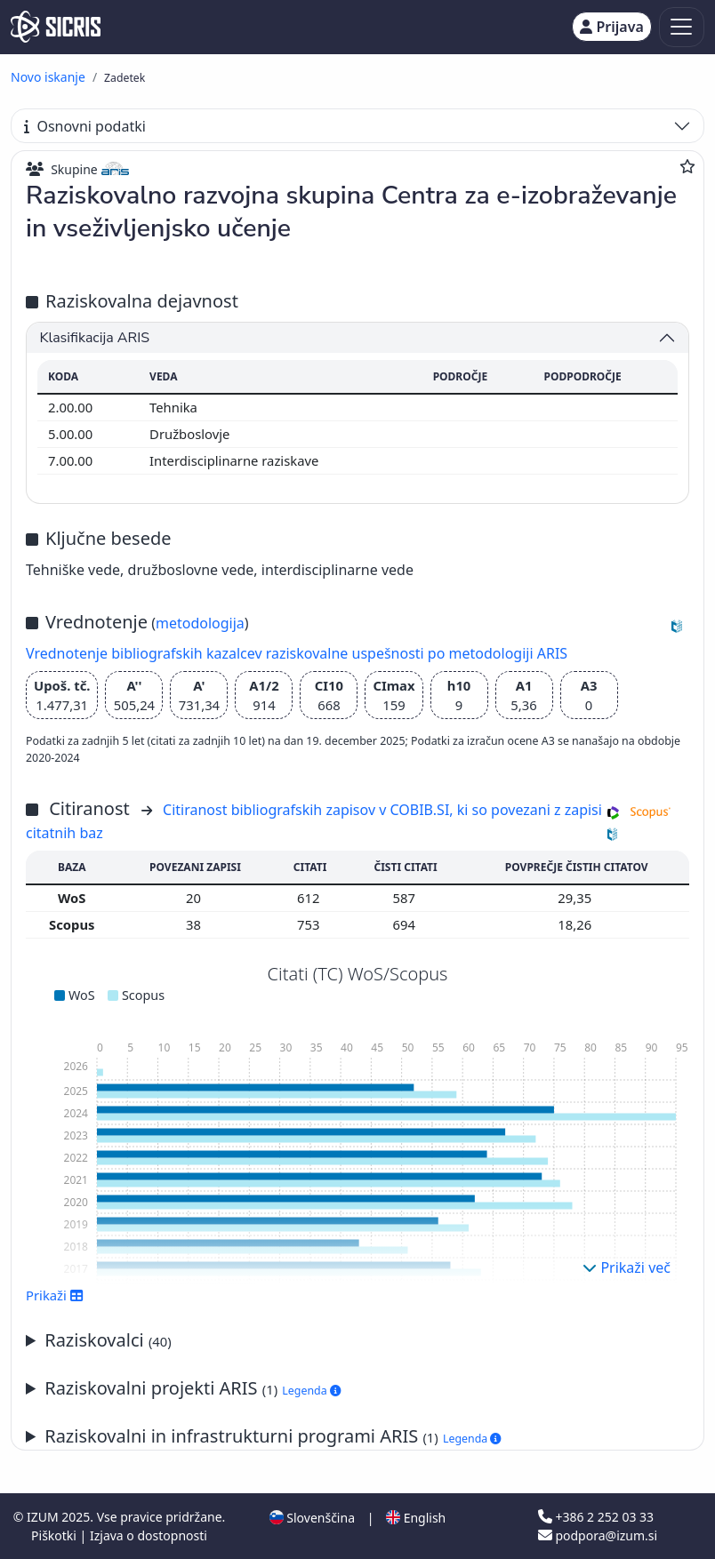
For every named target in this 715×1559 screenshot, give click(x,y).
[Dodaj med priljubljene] (687, 166)
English (416, 1517)
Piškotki (55, 1535)
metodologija (200, 623)
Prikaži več (626, 1267)
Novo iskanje (48, 76)
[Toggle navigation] (681, 27)
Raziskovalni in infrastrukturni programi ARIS (272, 1436)
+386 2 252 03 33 (596, 1516)
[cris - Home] (55, 27)
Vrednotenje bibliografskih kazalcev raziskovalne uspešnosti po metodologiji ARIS (296, 653)
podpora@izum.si (597, 1535)
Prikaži (55, 1295)
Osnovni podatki (85, 126)
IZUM (44, 1516)
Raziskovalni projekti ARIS (192, 1388)
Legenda (311, 1390)
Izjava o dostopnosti (148, 1535)
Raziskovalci (108, 1340)
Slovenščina (312, 1517)
